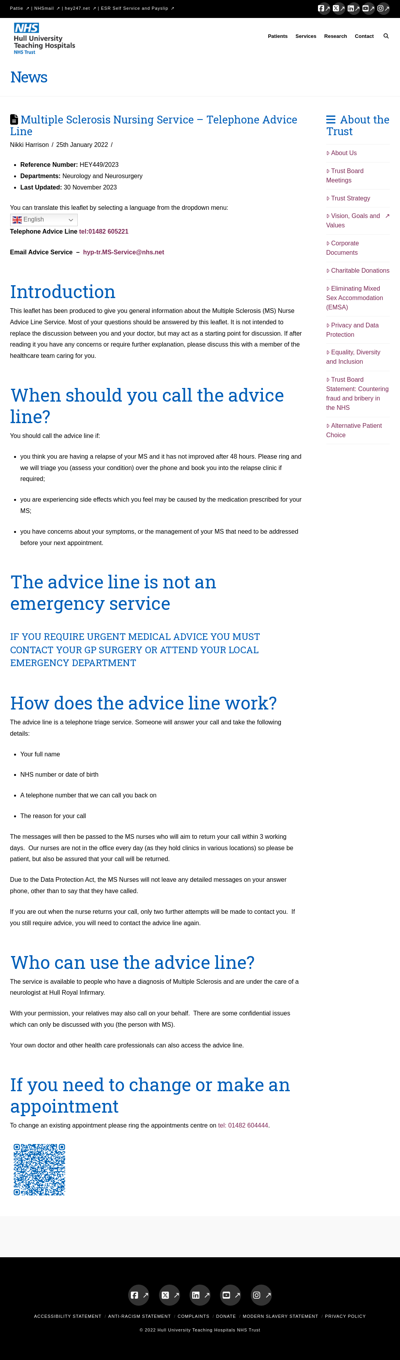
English (28, 220)
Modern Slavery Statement (280, 1316)
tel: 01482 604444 (243, 1125)
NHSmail (44, 8)
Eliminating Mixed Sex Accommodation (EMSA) (354, 298)
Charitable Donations (357, 270)
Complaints (194, 1316)
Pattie (16, 8)
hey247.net (77, 8)
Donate (226, 1316)
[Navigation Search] (384, 37)
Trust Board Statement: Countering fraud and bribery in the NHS (357, 393)
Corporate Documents (342, 248)
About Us (341, 153)
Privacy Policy (345, 1316)
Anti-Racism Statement (139, 1316)
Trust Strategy (348, 198)
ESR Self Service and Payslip (134, 8)
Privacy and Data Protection (352, 330)
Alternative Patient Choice (354, 430)
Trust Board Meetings (345, 176)
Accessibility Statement (68, 1316)
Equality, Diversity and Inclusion (353, 357)
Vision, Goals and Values (353, 221)
